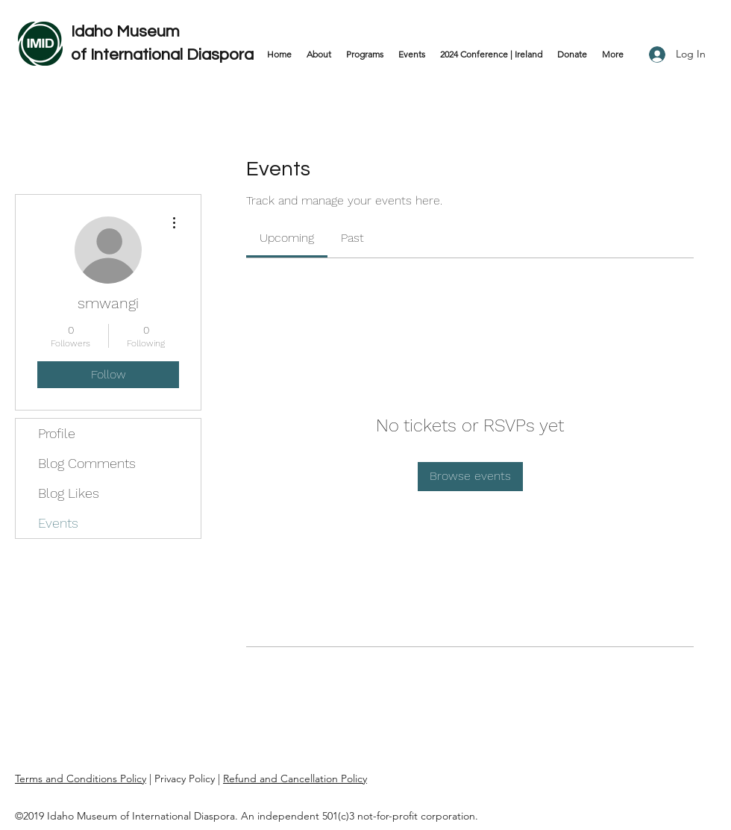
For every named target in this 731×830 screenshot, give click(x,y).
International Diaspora (172, 54)
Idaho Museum (127, 31)
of (80, 54)
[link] (287, 238)
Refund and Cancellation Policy (295, 778)
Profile (56, 433)
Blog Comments (87, 463)
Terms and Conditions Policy (80, 778)
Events (58, 523)
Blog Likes (68, 493)
